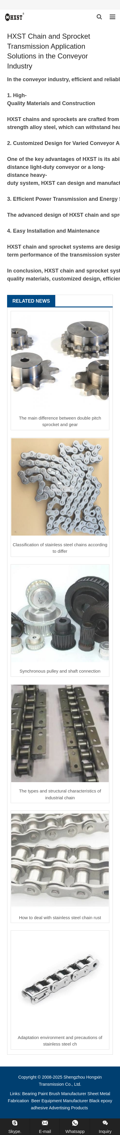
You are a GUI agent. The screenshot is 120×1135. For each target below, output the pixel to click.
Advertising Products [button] (68, 1107)
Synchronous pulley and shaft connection (60, 671)
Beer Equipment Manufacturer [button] (59, 1100)
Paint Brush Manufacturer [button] (62, 1093)
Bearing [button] (29, 1093)
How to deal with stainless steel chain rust (60, 917)
